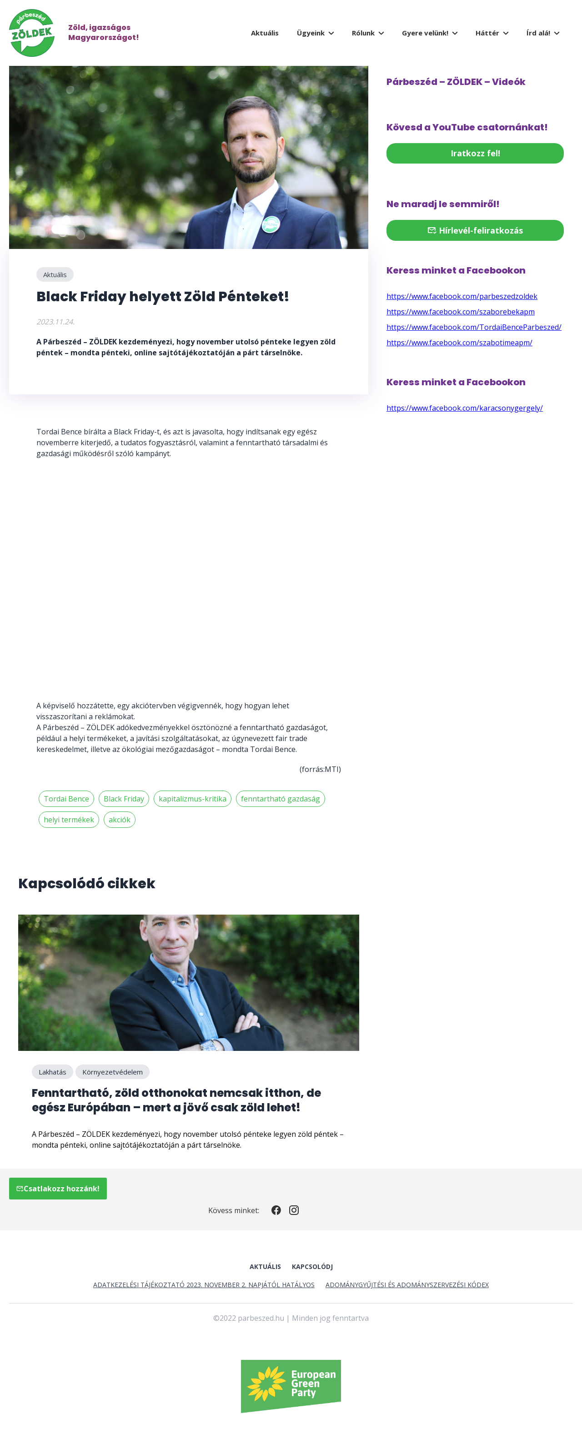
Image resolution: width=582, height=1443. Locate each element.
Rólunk (363, 32)
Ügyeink (311, 32)
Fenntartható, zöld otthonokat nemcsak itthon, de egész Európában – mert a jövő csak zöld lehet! (176, 1100)
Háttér (487, 32)
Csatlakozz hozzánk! (58, 1188)
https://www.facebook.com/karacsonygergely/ (464, 408)
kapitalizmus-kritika (192, 799)
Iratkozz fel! (475, 153)
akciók (119, 820)
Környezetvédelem (112, 1071)
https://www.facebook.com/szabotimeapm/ (459, 343)
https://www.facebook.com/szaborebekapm (460, 312)
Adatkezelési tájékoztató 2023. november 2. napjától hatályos (204, 1284)
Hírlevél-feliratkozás (475, 230)
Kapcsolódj (312, 1266)
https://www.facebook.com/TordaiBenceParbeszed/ (474, 327)
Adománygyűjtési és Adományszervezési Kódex (407, 1284)
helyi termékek (69, 820)
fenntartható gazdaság (280, 799)
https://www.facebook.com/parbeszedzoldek (461, 296)
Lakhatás (52, 1071)
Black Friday (124, 799)
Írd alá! (538, 32)
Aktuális (265, 32)
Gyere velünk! (425, 32)
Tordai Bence (66, 799)
